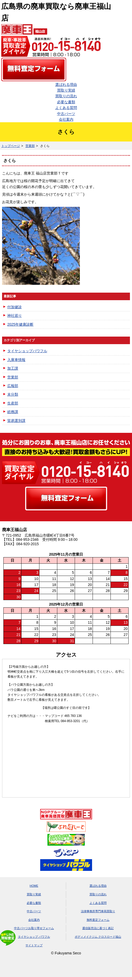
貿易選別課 (16, 421)
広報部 (12, 386)
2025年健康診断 (20, 324)
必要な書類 (66, 102)
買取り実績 (66, 90)
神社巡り (14, 315)
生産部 (12, 403)
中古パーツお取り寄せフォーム (34, 928)
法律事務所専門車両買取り (98, 911)
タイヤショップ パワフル (34, 936)
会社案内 (66, 119)
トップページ (10, 146)
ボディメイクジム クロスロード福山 (98, 936)
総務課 (12, 412)
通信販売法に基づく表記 (98, 928)
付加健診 (14, 307)
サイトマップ (34, 945)
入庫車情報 (16, 360)
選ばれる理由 (66, 84)
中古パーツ (66, 114)
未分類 (12, 394)
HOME (34, 885)
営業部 (30, 146)
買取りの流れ (66, 96)
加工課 (12, 368)
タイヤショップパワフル (27, 351)
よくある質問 (66, 108)
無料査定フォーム (98, 919)
